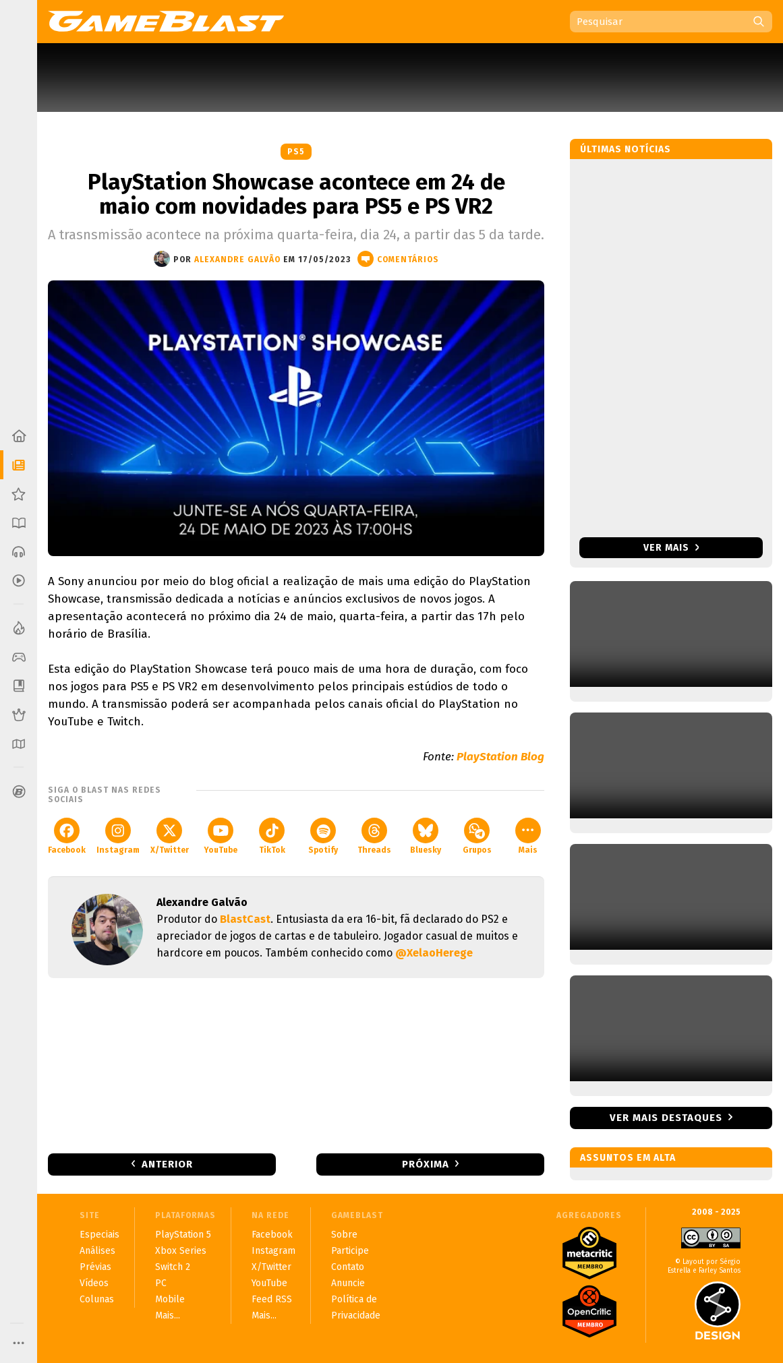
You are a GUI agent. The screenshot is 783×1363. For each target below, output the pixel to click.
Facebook (67, 836)
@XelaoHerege (434, 952)
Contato (347, 1267)
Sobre (344, 1234)
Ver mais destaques (666, 1118)
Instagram (118, 836)
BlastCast (245, 919)
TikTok (272, 836)
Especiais (99, 1234)
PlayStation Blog (500, 757)
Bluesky (425, 836)
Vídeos (94, 1283)
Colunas (97, 1299)
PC (161, 1283)
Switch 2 (172, 1267)
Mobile (170, 1299)
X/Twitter (169, 836)
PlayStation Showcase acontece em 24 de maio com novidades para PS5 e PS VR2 (296, 194)
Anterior (167, 1164)
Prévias (95, 1267)
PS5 (296, 151)
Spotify (323, 836)
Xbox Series (180, 1250)
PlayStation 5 (183, 1234)
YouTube (220, 836)
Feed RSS (272, 1299)
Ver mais (671, 547)
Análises (97, 1250)
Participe (350, 1250)
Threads (374, 836)
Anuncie (348, 1283)
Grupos (477, 836)
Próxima (425, 1164)
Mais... (167, 1315)
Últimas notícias (625, 149)
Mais (528, 836)
